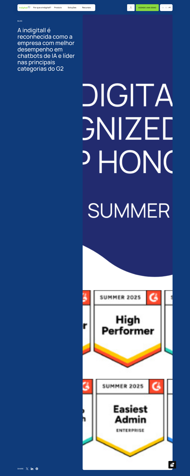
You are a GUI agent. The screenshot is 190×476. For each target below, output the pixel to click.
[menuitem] (163, 7)
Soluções (72, 7)
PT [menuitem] (170, 8)
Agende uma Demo (147, 7)
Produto (58, 7)
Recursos (86, 7)
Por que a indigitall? (42, 7)
